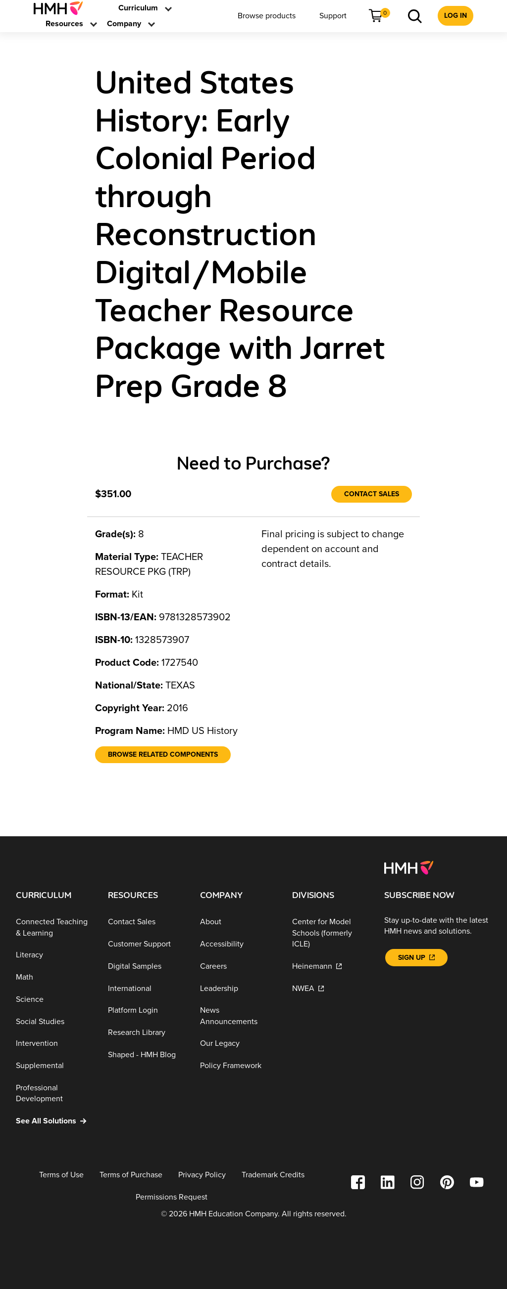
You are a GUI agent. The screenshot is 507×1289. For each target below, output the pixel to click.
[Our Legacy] (238, 1043)
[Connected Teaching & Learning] (54, 927)
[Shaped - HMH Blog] (146, 1055)
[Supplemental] (54, 1066)
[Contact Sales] (371, 494)
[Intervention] (54, 1043)
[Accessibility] (238, 944)
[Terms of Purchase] (131, 1175)
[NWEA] (330, 988)
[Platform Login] (146, 1010)
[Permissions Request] (171, 1197)
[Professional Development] (54, 1093)
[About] (238, 922)
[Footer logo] (408, 867)
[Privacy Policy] (202, 1175)
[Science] (54, 999)
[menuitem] (62, 8)
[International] (146, 988)
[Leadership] (238, 988)
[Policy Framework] (238, 1066)
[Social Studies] (54, 1021)
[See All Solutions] (54, 1121)
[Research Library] (146, 1033)
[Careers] (238, 966)
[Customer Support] (146, 944)
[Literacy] (54, 955)
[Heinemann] (330, 966)
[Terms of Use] (61, 1175)
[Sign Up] (416, 957)
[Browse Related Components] (163, 754)
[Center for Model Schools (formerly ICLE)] (330, 933)
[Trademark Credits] (273, 1175)
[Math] (54, 977)
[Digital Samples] (146, 966)
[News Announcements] (238, 1015)
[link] (62, 8)
